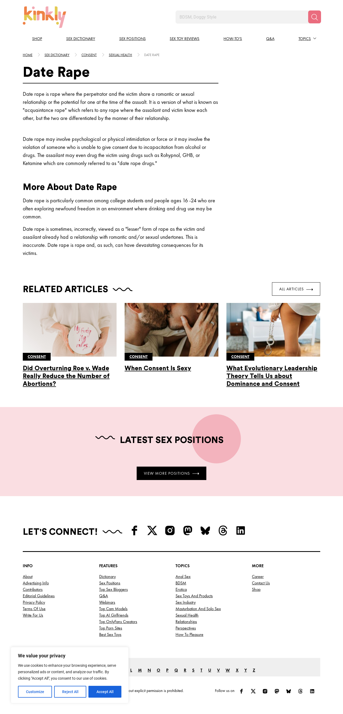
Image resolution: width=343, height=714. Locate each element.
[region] (70, 675)
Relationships (186, 621)
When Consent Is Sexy (158, 368)
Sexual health (120, 55)
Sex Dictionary (80, 38)
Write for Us (33, 615)
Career (258, 576)
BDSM (181, 583)
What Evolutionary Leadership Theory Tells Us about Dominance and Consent (271, 376)
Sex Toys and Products (194, 596)
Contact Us (261, 583)
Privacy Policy (34, 602)
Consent (89, 55)
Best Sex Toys (110, 634)
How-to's (232, 38)
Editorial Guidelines (39, 596)
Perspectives (186, 628)
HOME (27, 55)
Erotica (181, 589)
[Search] (314, 16)
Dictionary (107, 576)
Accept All (105, 692)
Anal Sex (183, 576)
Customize (35, 692)
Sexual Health (187, 615)
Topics (305, 38)
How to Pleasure (189, 634)
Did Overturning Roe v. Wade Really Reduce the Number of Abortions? (66, 376)
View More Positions (171, 473)
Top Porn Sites (110, 628)
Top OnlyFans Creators (118, 621)
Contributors (33, 589)
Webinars (107, 602)
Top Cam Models (113, 609)
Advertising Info (36, 583)
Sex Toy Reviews (184, 38)
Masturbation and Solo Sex (198, 609)
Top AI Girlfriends (113, 615)
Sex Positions (132, 38)
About (27, 576)
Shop (37, 38)
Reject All (70, 692)
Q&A (270, 38)
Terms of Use (34, 609)
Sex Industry (186, 602)
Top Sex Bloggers (113, 589)
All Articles (296, 289)
